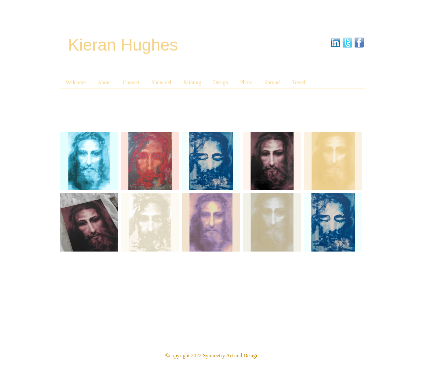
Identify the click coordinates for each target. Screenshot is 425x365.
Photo (246, 82)
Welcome (76, 82)
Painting (192, 82)
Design (220, 82)
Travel (298, 82)
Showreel (161, 82)
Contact (131, 82)
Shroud (272, 82)
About (104, 82)
